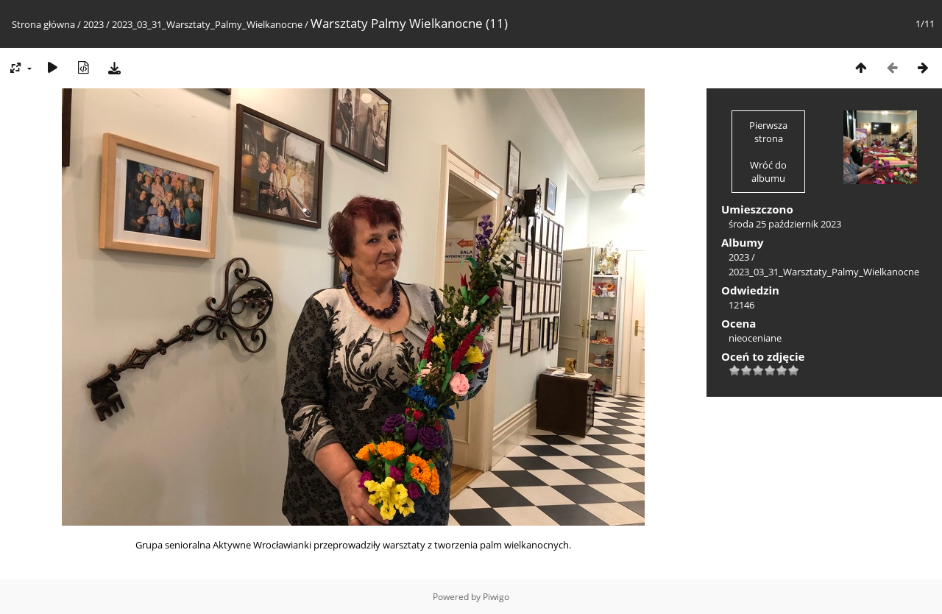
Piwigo (496, 596)
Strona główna (43, 24)
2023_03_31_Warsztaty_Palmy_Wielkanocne (207, 24)
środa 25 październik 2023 (785, 223)
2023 (93, 24)
